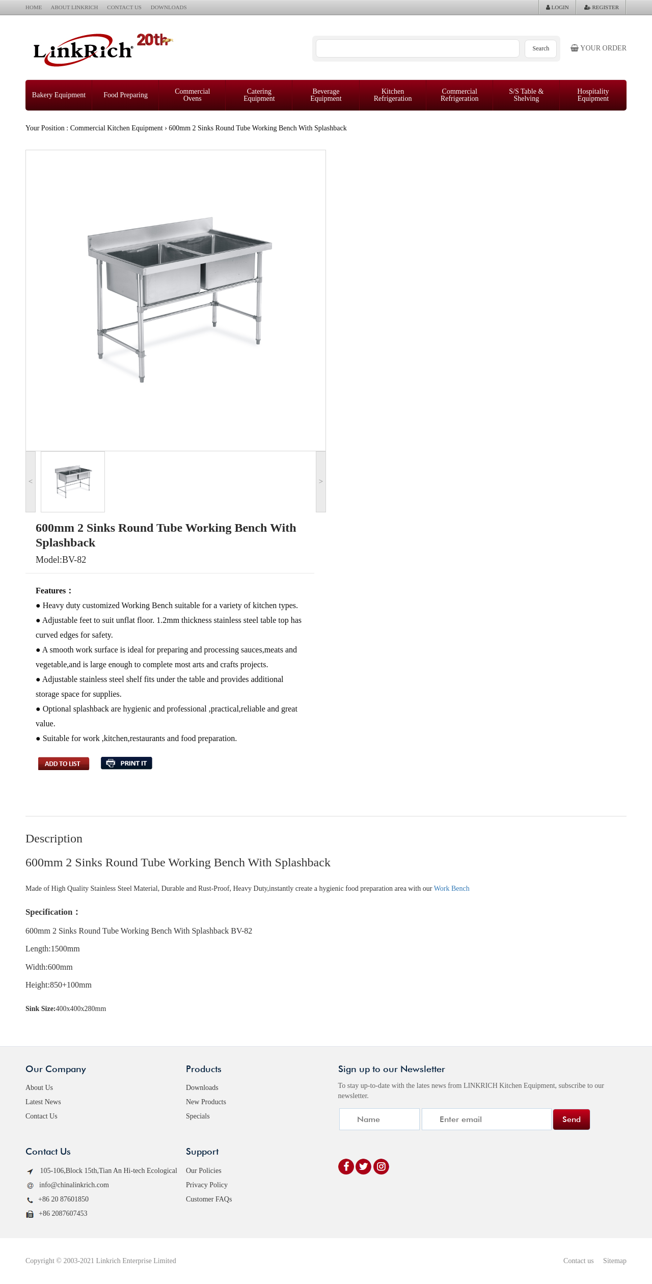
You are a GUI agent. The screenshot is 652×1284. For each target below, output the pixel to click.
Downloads (202, 1087)
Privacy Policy (207, 1185)
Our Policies (204, 1170)
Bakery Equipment (59, 95)
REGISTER (601, 7)
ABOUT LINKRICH (74, 7)
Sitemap (615, 1261)
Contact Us (41, 1116)
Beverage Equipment (325, 95)
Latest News (43, 1102)
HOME (33, 7)
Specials (198, 1116)
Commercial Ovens (192, 95)
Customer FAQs (209, 1199)
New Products (206, 1102)
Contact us (578, 1261)
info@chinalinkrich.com (67, 1185)
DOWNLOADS (169, 7)
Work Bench (452, 888)
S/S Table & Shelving (526, 95)
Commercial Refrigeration (460, 95)
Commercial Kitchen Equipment (116, 128)
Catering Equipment (259, 95)
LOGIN (557, 7)
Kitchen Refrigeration (393, 95)
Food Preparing (125, 95)
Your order (598, 48)
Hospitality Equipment (593, 95)
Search (541, 48)
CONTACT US (124, 7)
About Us (39, 1087)
